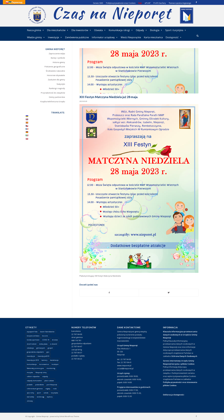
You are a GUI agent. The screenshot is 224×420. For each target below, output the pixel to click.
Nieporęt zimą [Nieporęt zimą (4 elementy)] (41, 372)
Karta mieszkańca (153, 37)
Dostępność (174, 37)
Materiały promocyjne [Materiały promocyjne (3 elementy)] (35, 368)
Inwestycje (55, 37)
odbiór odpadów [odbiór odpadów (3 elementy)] (33, 376)
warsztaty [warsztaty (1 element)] (30, 397)
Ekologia (156, 30)
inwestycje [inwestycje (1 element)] (31, 356)
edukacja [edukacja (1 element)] (30, 348)
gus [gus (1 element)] (48, 352)
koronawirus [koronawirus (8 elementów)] (44, 364)
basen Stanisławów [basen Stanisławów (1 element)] (47, 332)
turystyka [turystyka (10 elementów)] (54, 393)
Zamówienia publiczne (77, 37)
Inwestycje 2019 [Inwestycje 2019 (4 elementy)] (33, 360)
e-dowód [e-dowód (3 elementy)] (53, 344)
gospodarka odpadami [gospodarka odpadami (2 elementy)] (35, 352)
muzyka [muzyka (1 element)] (30, 372)
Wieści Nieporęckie (131, 37)
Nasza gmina (35, 30)
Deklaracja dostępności (173, 394)
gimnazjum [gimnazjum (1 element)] (40, 348)
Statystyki (61, 84)
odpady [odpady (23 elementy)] (45, 376)
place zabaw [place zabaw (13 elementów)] (49, 380)
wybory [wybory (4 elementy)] (50, 397)
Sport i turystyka (175, 30)
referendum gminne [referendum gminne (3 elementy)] (35, 389)
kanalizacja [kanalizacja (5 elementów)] (54, 360)
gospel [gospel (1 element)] (50, 348)
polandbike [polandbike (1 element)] (39, 384)
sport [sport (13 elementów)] (39, 393)
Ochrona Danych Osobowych (184, 356)
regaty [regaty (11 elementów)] (47, 389)
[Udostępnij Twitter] (168, 292)
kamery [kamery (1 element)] (44, 360)
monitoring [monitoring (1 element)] (51, 368)
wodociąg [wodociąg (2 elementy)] (40, 397)
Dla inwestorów (81, 30)
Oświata (100, 30)
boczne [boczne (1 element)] (45, 336)
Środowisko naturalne (55, 71)
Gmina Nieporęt (42, 416)
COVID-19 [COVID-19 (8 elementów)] (45, 340)
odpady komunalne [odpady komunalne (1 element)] (34, 380)
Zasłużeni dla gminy (56, 79)
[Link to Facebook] (196, 2)
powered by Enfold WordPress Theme (64, 416)
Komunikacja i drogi (121, 30)
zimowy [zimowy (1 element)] (30, 401)
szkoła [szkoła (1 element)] (46, 393)
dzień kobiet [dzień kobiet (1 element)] (31, 344)
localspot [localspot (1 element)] (55, 364)
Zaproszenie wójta (57, 53)
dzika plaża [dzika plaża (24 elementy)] (43, 344)
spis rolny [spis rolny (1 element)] (30, 393)
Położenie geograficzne (55, 66)
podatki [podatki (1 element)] (30, 384)
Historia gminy (59, 62)
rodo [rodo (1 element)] (55, 389)
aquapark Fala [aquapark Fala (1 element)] (32, 332)
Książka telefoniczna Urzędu (52, 101)
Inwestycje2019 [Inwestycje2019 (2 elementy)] (43, 356)
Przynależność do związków (53, 92)
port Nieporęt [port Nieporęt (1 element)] (52, 384)
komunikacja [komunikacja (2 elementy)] (32, 364)
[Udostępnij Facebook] (109, 292)
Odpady (141, 30)
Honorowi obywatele (56, 75)
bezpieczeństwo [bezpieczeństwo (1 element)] (33, 336)
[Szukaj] (197, 35)
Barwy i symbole (58, 58)
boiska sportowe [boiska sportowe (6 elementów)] (33, 340)
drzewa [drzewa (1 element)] (55, 340)
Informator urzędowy (105, 37)
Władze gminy (36, 37)
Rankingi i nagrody (57, 88)
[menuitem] (197, 36)
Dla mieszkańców (58, 30)
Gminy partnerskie (57, 97)
